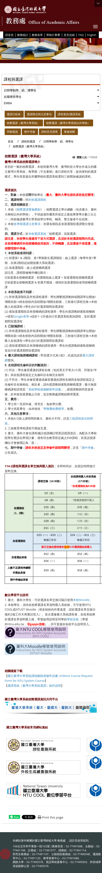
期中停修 (29, 132)
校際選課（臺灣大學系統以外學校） (68, 123)
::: (4, 35)
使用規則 (82, 840)
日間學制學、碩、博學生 (20, 90)
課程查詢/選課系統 (69, 114)
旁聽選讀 (12, 132)
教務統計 (22, 35)
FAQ (81, 35)
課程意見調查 (49, 132)
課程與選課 (28, 141)
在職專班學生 (13, 97)
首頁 (10, 141)
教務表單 (37, 35)
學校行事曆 (53, 35)
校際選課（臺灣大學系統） (23, 123)
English (91, 35)
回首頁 (9, 35)
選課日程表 (14, 114)
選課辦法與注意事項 (39, 114)
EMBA (8, 103)
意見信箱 (69, 35)
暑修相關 (69, 132)
